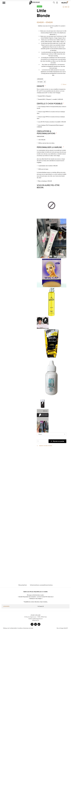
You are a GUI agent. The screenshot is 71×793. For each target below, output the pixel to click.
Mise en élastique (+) (44, 181)
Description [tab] (22, 741)
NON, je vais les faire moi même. (45, 143)
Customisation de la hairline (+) (47, 165)
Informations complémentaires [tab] (41, 741)
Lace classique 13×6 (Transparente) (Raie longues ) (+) (50, 126)
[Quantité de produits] (42, 441)
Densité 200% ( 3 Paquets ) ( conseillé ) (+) (50, 99)
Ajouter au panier (58, 441)
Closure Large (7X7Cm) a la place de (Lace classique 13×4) (51, 117)
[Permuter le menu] (3, 2)
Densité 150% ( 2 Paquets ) (44, 96)
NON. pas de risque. (42, 169)
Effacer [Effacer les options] (64, 84)
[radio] (40, 82)
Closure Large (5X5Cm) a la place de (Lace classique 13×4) (51, 112)
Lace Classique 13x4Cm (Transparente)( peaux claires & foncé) (51, 107)
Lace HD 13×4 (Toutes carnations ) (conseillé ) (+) (51, 121)
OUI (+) (41, 139)
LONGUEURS (40, 79)
